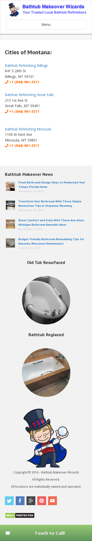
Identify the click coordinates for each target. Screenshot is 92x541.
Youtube (52, 500)
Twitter (9, 500)
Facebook (20, 500)
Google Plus (30, 500)
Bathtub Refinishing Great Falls (29, 94)
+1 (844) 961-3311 (22, 82)
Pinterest (41, 500)
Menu (46, 24)
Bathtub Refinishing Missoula (28, 129)
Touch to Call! (50, 533)
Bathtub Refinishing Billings (26, 65)
